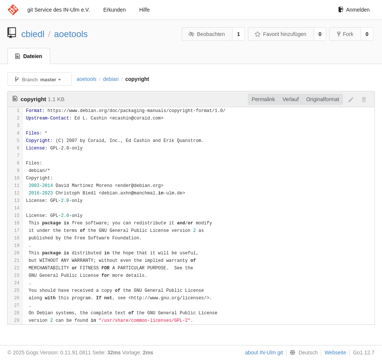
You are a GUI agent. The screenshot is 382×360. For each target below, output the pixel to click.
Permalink (263, 99)
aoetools (71, 34)
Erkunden (114, 10)
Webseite (335, 353)
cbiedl (33, 34)
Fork (345, 34)
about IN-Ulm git (264, 353)
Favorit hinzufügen (280, 34)
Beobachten (206, 34)
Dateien (28, 56)
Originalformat (322, 99)
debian (111, 79)
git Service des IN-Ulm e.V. (58, 10)
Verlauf (290, 99)
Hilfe (144, 10)
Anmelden (354, 10)
